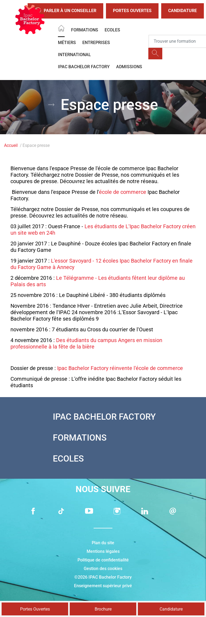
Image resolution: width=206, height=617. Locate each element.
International (74, 54)
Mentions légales (103, 551)
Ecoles (112, 29)
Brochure (103, 609)
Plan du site (103, 542)
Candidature (182, 10)
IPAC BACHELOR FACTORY (84, 66)
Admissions (129, 66)
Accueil (11, 145)
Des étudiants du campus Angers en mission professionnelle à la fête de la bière (86, 343)
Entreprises (96, 42)
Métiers (67, 42)
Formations (84, 29)
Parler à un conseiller (65, 10)
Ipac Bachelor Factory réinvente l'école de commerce (120, 368)
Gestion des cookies (103, 568)
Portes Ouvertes (132, 10)
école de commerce (122, 192)
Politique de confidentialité (103, 559)
